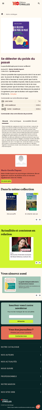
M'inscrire (21, 321)
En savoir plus (6, 181)
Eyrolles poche (15, 71)
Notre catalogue (11, 14)
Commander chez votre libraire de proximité (16, 114)
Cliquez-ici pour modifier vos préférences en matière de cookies (21, 407)
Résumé (5, 121)
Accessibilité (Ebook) (30, 121)
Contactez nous (21, 336)
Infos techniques (15, 121)
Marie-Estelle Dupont (16, 69)
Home (2, 14)
